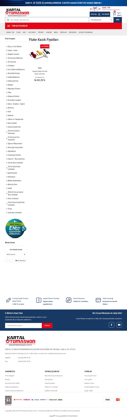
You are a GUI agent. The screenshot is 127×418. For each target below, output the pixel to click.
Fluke (40, 68)
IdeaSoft (52, 416)
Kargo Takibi (88, 391)
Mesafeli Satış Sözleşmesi (54, 376)
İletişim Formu (89, 383)
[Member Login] (99, 14)
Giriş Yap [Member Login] (94, 14)
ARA (117, 20)
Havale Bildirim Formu (91, 387)
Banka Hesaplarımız (12, 387)
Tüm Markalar (20, 260)
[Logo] (17, 12)
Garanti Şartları (50, 383)
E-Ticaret (58, 416)
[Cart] (117, 14)
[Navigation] (63, 26)
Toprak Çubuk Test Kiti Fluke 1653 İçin (39, 72)
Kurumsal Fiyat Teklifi (12, 383)
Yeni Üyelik (88, 380)
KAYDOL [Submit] (47, 325)
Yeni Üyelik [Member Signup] (105, 14)
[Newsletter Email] (28, 325)
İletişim (7, 380)
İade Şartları (49, 380)
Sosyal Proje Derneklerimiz (14, 391)
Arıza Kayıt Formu (90, 376)
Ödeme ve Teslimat (51, 387)
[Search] (47, 20)
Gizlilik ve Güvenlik (51, 391)
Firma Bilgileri (9, 376)
